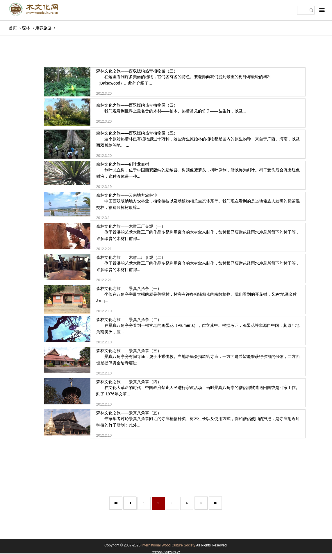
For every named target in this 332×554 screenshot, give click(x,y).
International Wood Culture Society (168, 545)
